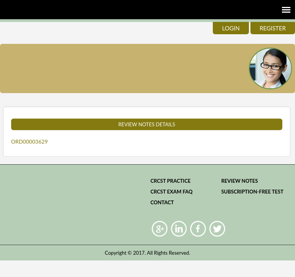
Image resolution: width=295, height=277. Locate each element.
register (273, 28)
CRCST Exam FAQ (172, 192)
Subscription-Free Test (252, 192)
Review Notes (239, 181)
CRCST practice (171, 181)
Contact (162, 202)
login (231, 28)
